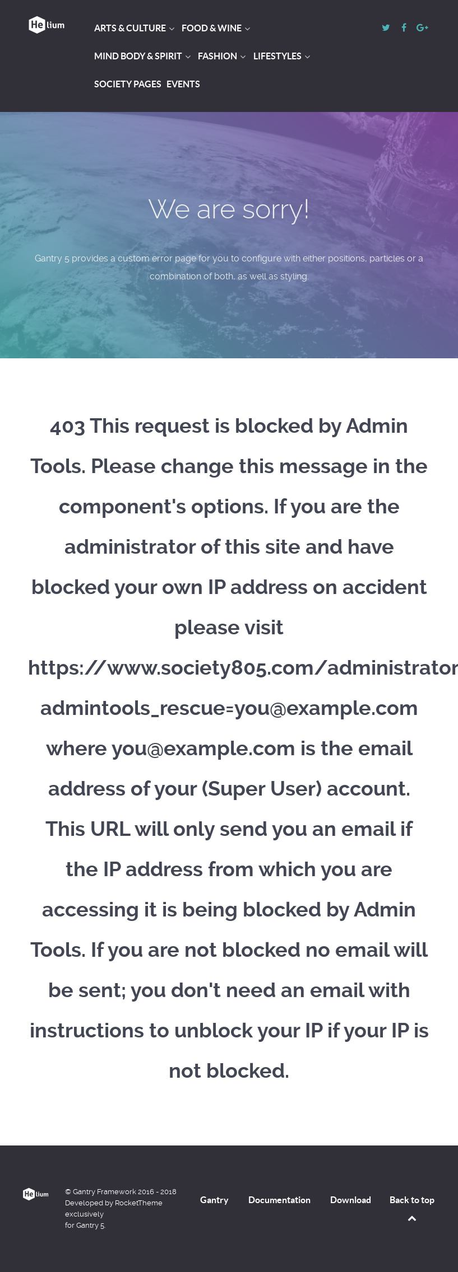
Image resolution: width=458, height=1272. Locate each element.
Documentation (279, 1200)
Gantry (214, 1200)
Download (350, 1200)
